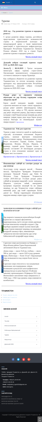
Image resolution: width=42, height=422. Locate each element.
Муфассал (38, 125)
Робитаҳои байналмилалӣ (12, 330)
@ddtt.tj (11, 384)
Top (40, 419)
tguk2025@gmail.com (20, 384)
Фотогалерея (6, 300)
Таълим (7, 321)
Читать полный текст (34, 57)
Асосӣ (4, 12)
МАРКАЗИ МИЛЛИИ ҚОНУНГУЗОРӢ (12, 403)
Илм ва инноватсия (10, 325)
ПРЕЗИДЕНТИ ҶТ (6, 396)
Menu (4, 7)
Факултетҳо (8, 339)
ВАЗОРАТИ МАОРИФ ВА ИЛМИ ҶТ (11, 399)
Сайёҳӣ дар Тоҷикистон (10, 297)
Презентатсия (20, 122)
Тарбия (7, 335)
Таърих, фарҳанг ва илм (10, 295)
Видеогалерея (7, 302)
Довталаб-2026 (9, 344)
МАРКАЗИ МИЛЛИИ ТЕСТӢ (9, 401)
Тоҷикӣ (7, 2)
